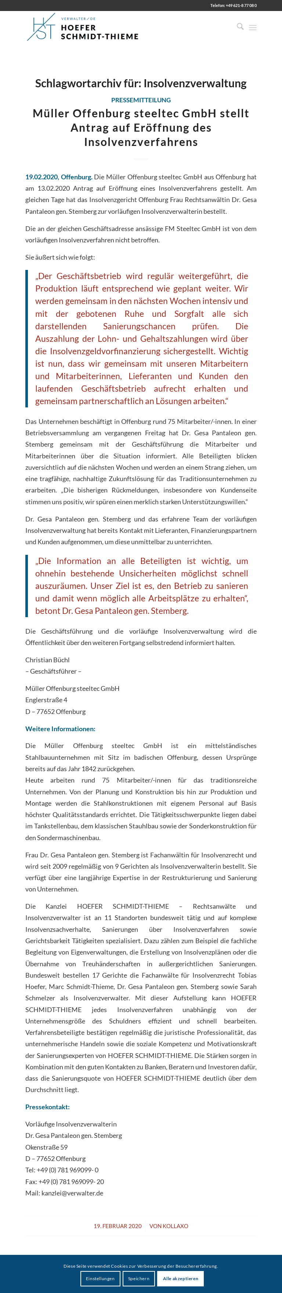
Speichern (138, 1278)
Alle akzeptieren (181, 1278)
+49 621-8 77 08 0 (241, 5)
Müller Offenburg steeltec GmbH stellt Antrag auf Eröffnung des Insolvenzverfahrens (141, 127)
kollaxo (175, 1226)
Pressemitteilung (141, 100)
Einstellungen (100, 1278)
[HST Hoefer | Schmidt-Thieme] (83, 27)
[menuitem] (236, 27)
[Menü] (253, 27)
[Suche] (236, 27)
